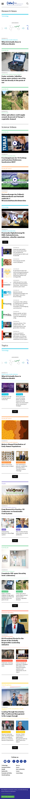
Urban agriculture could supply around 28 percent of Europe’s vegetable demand (13, 117)
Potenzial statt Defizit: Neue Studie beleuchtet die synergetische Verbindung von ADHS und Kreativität (20, 252)
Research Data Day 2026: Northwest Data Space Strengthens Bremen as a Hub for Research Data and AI (8, 737)
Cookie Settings (19, 773)
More (5, 242)
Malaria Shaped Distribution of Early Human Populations (14, 445)
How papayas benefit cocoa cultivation (19, 261)
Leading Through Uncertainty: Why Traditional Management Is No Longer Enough (13, 714)
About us (18, 765)
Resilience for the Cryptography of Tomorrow (6, 398)
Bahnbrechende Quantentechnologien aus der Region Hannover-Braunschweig (20, 294)
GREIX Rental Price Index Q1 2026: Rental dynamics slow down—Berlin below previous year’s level (20, 284)
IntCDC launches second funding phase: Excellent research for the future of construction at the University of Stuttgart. (22, 401)
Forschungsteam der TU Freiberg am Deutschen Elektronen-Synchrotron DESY (14, 160)
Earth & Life (4, 771)
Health (3, 769)
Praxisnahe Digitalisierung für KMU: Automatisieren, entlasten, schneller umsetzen (13, 235)
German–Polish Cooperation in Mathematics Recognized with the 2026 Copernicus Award (21, 738)
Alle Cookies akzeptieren (8, 796)
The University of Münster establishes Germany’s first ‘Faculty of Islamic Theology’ (21, 467)
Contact (17, 771)
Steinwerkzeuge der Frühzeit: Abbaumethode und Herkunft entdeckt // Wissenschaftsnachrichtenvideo (14, 197)
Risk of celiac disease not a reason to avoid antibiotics (22, 533)
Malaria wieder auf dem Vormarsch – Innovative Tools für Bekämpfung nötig (19, 315)
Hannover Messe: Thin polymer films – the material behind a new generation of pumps (19, 325)
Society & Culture (6, 767)
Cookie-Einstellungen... (6, 793)
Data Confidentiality (20, 769)
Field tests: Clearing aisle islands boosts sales (7, 664)
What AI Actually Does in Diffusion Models (11, 43)
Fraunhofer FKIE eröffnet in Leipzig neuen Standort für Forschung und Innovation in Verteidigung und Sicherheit (20, 305)
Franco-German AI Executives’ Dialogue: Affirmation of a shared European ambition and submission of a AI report (20, 336)
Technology (4, 765)
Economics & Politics (7, 773)
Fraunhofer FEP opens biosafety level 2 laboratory (14, 574)
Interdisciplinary (6, 775)
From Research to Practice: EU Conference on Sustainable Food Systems (13, 511)
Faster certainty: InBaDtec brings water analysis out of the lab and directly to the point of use (14, 79)
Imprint (17, 767)
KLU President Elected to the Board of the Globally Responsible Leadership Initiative (13, 641)
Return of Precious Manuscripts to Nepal (7, 465)
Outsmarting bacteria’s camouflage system (8, 533)
